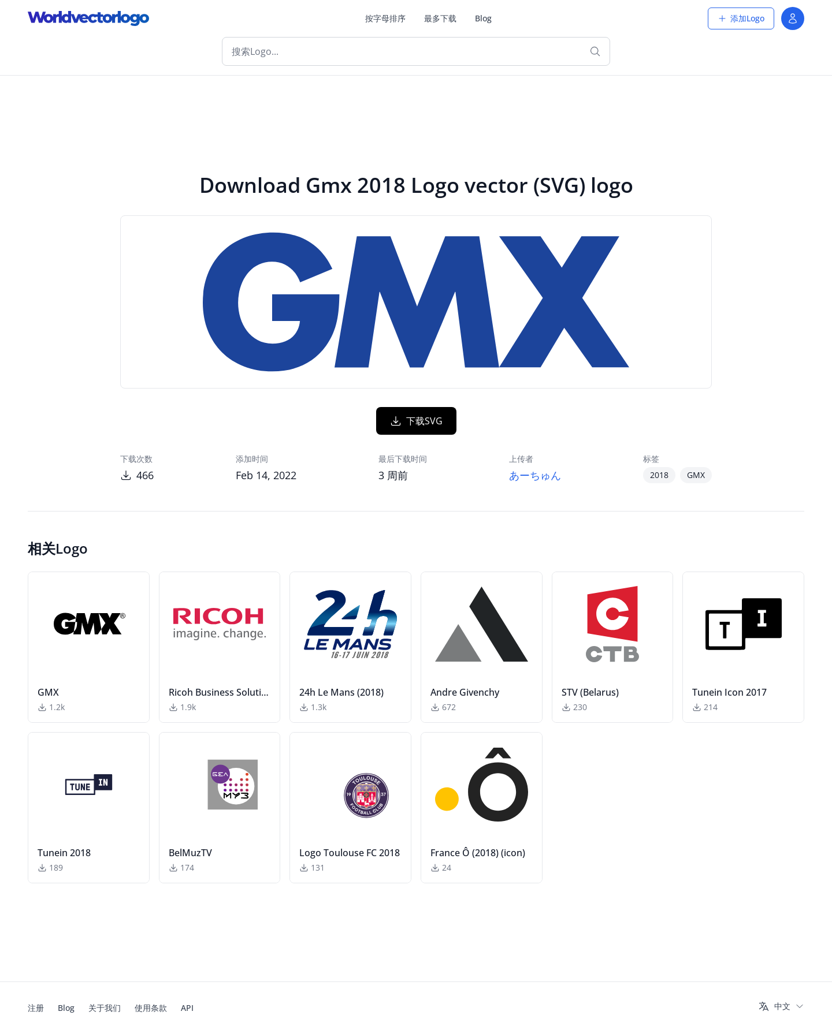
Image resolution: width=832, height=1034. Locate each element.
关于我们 (104, 1007)
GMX (696, 474)
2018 (659, 474)
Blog (483, 18)
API (187, 1007)
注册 (36, 1007)
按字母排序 (385, 18)
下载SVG (416, 421)
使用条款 (151, 1007)
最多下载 (440, 18)
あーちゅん (535, 475)
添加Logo (741, 18)
